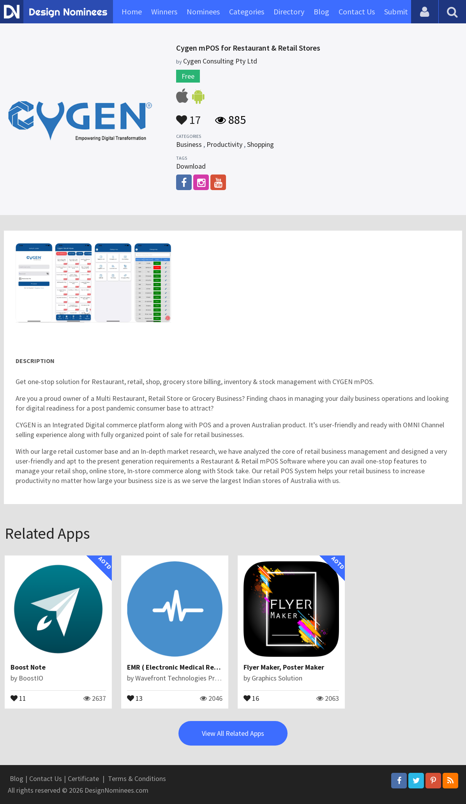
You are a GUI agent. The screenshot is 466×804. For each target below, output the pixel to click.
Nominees (203, 11)
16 (251, 698)
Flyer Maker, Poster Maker (284, 667)
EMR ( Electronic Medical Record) (179, 667)
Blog (321, 11)
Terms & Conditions (137, 778)
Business (189, 144)
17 (188, 116)
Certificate (83, 778)
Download (191, 166)
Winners (164, 11)
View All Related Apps (233, 733)
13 (135, 698)
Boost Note (28, 667)
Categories (246, 11)
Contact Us (357, 11)
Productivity (224, 144)
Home (132, 11)
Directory (289, 11)
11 (18, 698)
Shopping (260, 144)
